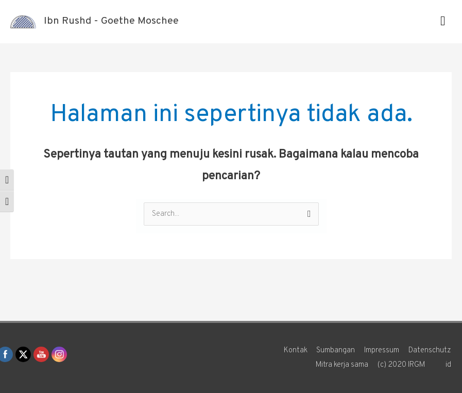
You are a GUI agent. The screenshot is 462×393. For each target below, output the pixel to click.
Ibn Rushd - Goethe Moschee (111, 21)
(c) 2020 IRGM (401, 365)
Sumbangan (335, 350)
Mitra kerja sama (341, 365)
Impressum (382, 350)
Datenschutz (430, 350)
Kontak (295, 350)
